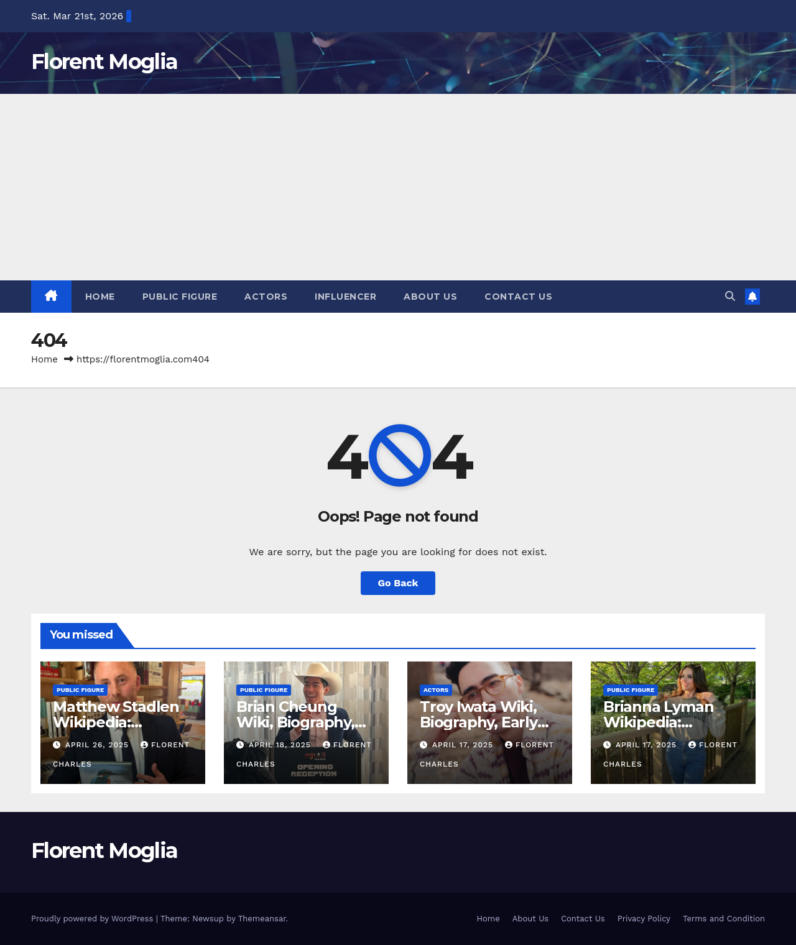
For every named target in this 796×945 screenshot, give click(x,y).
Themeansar (262, 918)
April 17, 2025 (464, 744)
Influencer (345, 296)
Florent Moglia (104, 61)
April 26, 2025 (98, 744)
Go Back (398, 583)
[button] (730, 296)
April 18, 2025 (281, 744)
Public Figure (180, 296)
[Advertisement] (398, 187)
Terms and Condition (724, 918)
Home (100, 296)
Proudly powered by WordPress (93, 918)
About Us (430, 296)
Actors (265, 296)
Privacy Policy (644, 918)
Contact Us (518, 296)
